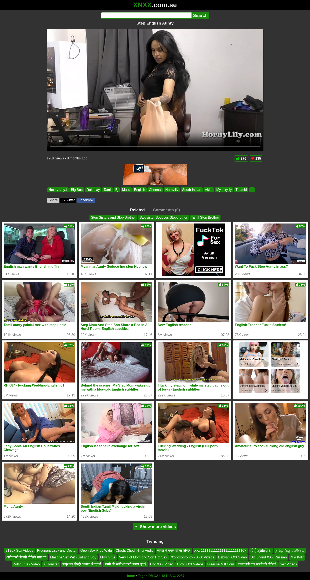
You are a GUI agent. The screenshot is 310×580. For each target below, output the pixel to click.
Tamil (107, 190)
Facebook (86, 200)
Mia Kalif (297, 557)
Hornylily (171, 190)
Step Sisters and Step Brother (113, 217)
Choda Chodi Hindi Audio (135, 550)
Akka (208, 190)
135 (256, 158)
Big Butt (77, 190)
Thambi (241, 190)
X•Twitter (68, 200)
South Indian (191, 190)
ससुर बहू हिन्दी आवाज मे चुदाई (81, 564)
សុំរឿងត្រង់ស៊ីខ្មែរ (260, 550)
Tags (141, 576)
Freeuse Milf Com (220, 564)
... (252, 190)
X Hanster (51, 564)
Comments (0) (166, 210)
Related (137, 210)
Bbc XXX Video (161, 564)
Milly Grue (107, 557)
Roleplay (93, 190)
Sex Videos (288, 564)
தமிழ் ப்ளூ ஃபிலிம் (289, 550)
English (139, 190)
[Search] (146, 15)
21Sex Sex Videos (19, 550)
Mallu (126, 190)
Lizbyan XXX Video (232, 557)
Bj (116, 190)
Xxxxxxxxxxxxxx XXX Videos (192, 557)
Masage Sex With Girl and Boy (73, 557)
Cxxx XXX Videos (190, 564)
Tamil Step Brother (205, 217)
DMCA (153, 576)
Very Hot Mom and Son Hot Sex (143, 557)
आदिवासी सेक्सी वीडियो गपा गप (26, 557)
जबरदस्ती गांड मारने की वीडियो (257, 564)
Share (53, 200)
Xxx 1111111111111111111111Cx (220, 550)
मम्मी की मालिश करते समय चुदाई (125, 564)
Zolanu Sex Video (26, 564)
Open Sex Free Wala (96, 550)
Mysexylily (224, 190)
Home (130, 576)
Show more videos (155, 526)
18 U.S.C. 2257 (173, 576)
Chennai (155, 190)
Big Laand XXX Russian (269, 557)
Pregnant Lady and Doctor (57, 550)
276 (241, 158)
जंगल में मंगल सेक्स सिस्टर (173, 550)
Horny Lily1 (58, 190)
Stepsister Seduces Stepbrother (163, 217)
